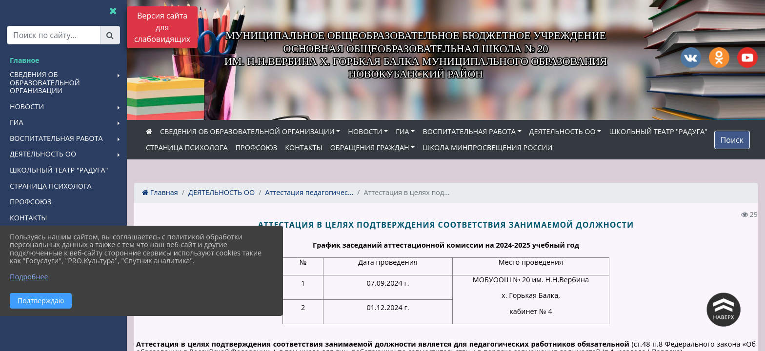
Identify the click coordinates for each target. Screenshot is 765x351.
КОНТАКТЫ (303, 147)
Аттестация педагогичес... (309, 192)
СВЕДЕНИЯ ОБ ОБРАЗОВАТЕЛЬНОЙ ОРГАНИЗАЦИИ (247, 131)
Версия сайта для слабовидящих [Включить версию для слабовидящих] (162, 27)
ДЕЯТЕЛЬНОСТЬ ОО (562, 131)
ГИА (402, 131)
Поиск (732, 140)
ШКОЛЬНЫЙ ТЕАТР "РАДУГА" (658, 131)
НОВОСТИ (365, 131)
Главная (160, 192)
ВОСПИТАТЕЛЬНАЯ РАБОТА (469, 131)
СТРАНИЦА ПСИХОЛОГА (187, 147)
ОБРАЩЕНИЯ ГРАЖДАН (369, 147)
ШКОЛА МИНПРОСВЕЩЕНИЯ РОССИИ (487, 147)
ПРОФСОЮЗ (257, 147)
